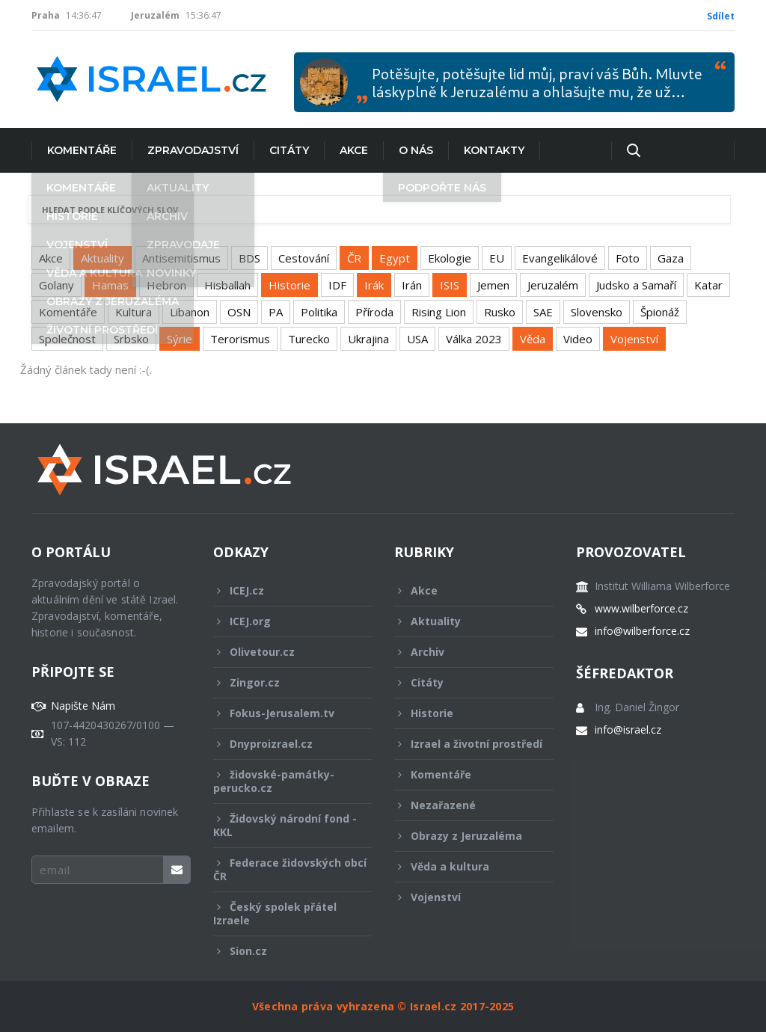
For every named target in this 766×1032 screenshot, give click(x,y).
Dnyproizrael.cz (282, 744)
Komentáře (82, 150)
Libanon (189, 311)
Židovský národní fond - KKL (285, 825)
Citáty (289, 150)
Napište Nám (83, 706)
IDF (337, 284)
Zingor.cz (282, 682)
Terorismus (240, 338)
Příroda (374, 311)
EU (496, 258)
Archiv (463, 652)
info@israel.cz (628, 730)
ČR (354, 258)
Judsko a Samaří (636, 284)
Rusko (499, 311)
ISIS (449, 284)
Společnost (67, 338)
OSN (239, 311)
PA (276, 311)
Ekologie (449, 258)
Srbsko (131, 338)
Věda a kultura (463, 866)
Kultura (133, 311)
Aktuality (102, 258)
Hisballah (227, 284)
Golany (56, 284)
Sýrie (179, 338)
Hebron (166, 284)
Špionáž (659, 311)
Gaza (671, 258)
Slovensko (596, 311)
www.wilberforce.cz (641, 608)
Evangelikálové (560, 258)
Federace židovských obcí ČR (290, 869)
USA (417, 338)
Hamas (110, 284)
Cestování (303, 258)
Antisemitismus (181, 258)
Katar (708, 284)
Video (577, 338)
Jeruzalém (552, 284)
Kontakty (494, 150)
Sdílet (721, 16)
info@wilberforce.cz (642, 631)
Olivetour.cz (282, 652)
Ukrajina (368, 338)
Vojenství (634, 338)
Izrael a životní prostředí (468, 748)
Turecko (309, 338)
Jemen (493, 284)
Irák (374, 284)
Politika (319, 311)
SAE (543, 311)
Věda (532, 338)
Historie (289, 284)
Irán (412, 284)
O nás (416, 150)
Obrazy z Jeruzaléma (463, 836)
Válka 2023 (474, 338)
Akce (354, 150)
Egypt (394, 258)
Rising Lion (438, 311)
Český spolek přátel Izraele (282, 913)
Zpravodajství (193, 150)
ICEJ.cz (282, 590)
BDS (249, 258)
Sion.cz (282, 951)
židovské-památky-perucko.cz (282, 781)
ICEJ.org (282, 621)
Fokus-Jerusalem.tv (282, 713)
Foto (628, 258)
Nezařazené (463, 805)
